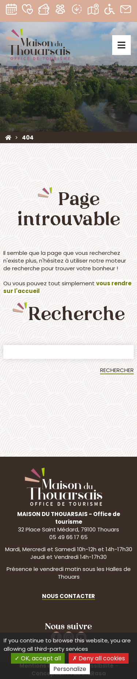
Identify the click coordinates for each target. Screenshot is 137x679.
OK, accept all (38, 658)
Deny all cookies (98, 658)
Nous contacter (68, 596)
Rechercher (117, 370)
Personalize (69, 669)
